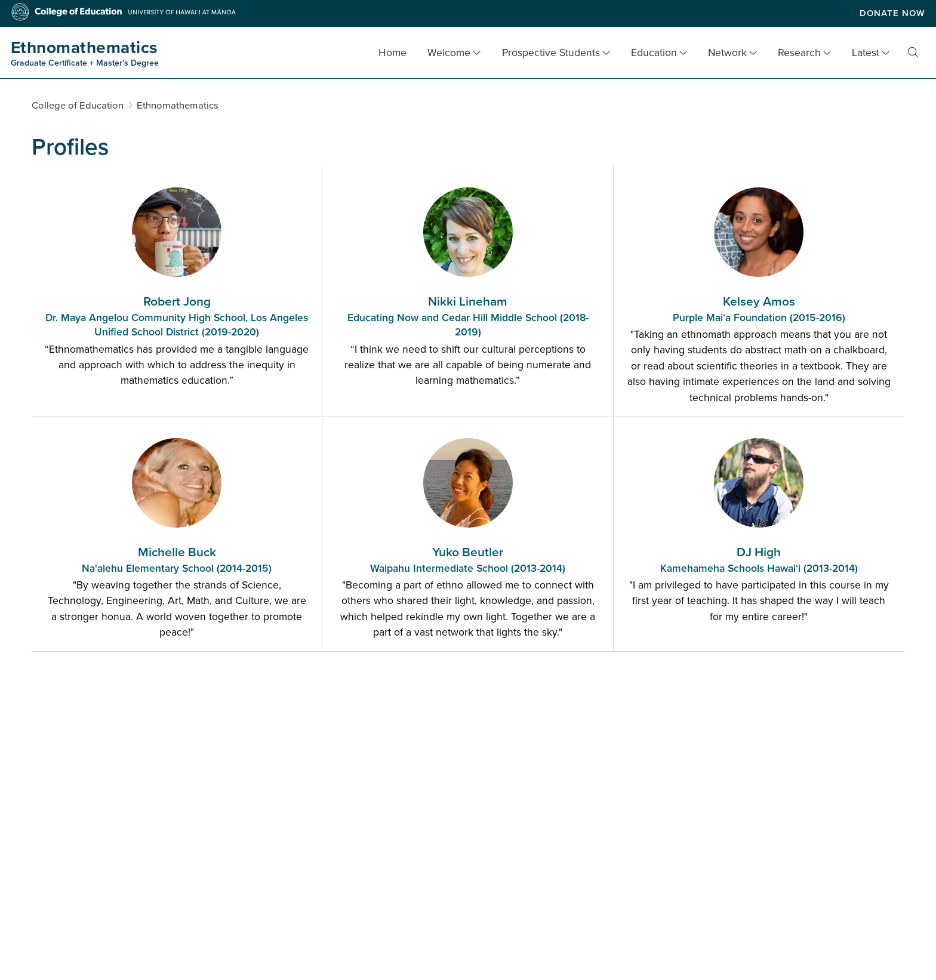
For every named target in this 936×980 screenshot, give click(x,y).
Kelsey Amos (759, 309)
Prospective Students (551, 53)
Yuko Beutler (467, 560)
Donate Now (892, 13)
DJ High (759, 560)
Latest (865, 53)
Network (727, 53)
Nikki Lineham (467, 317)
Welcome (448, 53)
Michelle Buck (176, 560)
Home (392, 53)
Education (654, 53)
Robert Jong (176, 317)
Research (799, 53)
